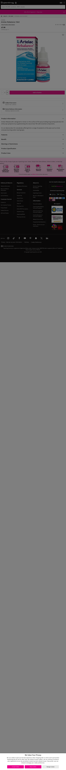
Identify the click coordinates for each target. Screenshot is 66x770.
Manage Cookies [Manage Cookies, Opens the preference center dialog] (51, 766)
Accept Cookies (15, 766)
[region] (33, 761)
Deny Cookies (33, 766)
